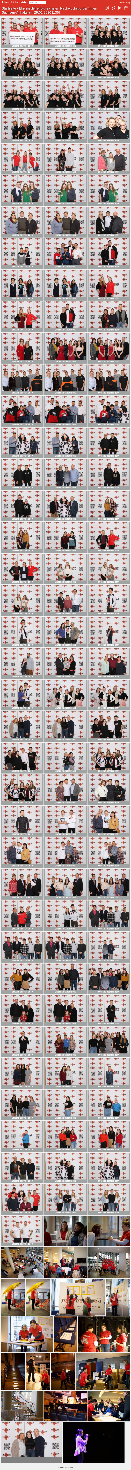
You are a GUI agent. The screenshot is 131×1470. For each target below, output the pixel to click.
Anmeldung (124, 2)
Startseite (9, 8)
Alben (5, 2)
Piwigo (70, 1467)
